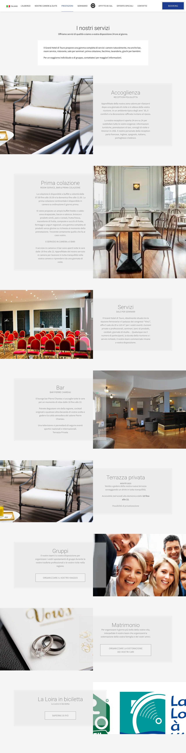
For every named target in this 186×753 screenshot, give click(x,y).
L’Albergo (26, 6)
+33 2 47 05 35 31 (156, 5)
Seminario (82, 6)
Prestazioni (67, 6)
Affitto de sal (106, 6)
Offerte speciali (125, 6)
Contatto (142, 6)
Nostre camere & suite (46, 6)
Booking (173, 5)
